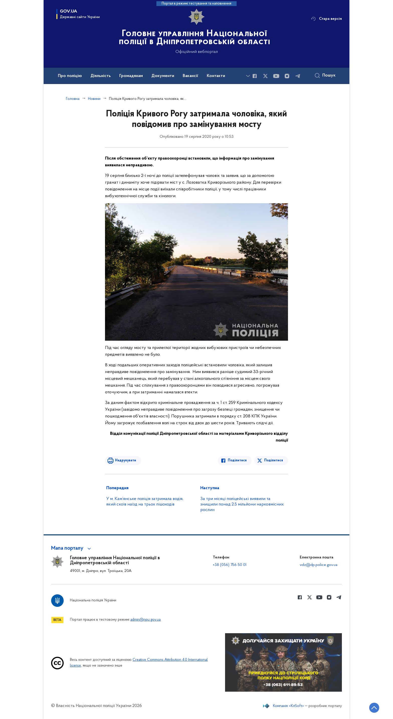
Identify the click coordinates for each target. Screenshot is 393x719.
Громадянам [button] (131, 76)
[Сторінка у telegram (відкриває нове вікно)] (298, 76)
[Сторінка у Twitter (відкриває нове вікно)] (265, 76)
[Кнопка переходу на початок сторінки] (374, 708)
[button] (71, 548)
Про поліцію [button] (70, 76)
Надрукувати (125, 460)
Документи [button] (162, 76)
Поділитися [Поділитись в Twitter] (273, 460)
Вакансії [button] (190, 76)
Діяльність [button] (100, 76)
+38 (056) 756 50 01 (230, 565)
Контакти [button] (216, 76)
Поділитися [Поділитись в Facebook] (237, 460)
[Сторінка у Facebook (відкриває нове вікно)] (255, 76)
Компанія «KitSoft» (288, 706)
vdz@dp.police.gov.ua (318, 565)
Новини (94, 99)
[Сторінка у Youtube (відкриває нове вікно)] (276, 76)
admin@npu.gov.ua (145, 620)
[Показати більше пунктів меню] (248, 76)
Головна (72, 99)
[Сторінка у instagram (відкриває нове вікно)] (287, 76)
